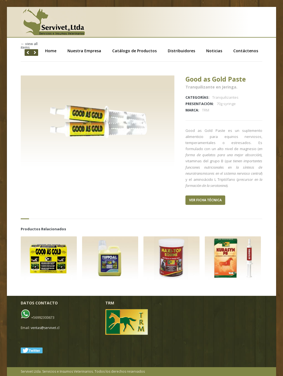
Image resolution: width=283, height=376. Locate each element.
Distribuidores (181, 51)
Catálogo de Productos (134, 51)
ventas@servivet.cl (45, 327)
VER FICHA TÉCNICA (205, 200)
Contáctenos (245, 51)
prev (34, 52)
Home (50, 51)
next (28, 52)
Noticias (214, 51)
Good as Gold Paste (215, 79)
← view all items (29, 45)
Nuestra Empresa (84, 51)
